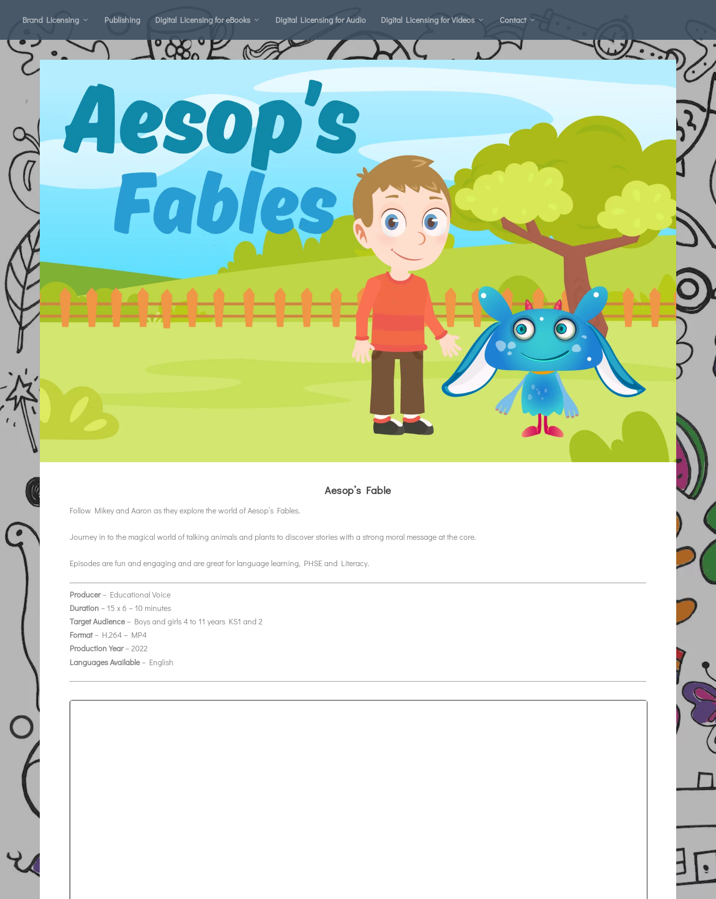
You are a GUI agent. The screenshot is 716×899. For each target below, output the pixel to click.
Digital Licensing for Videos (427, 19)
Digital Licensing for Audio (320, 19)
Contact (513, 19)
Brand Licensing (50, 19)
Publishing (122, 19)
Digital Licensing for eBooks (202, 19)
